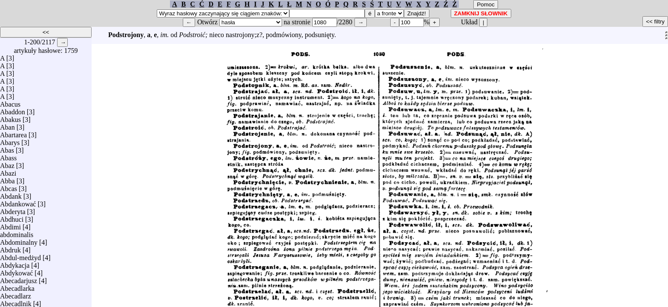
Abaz (7, 163)
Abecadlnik (16, 301)
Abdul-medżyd (20, 255)
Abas (7, 148)
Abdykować (16, 271)
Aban (7, 125)
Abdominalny (18, 240)
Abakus (10, 117)
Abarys (10, 140)
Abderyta (13, 209)
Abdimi (10, 225)
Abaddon (12, 109)
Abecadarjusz (18, 278)
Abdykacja (14, 263)
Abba (7, 178)
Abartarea (13, 132)
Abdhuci (11, 217)
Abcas (8, 186)
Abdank (11, 194)
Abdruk (10, 248)
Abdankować (18, 202)
